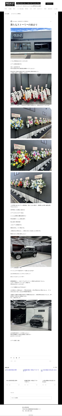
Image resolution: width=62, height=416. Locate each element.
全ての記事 (7, 13)
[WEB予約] (49, 4)
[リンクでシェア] (19, 357)
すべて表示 (55, 367)
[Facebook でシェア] (11, 357)
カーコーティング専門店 (15, 13)
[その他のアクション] (50, 21)
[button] (55, 13)
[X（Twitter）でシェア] (13, 357)
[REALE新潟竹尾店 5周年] (13, 374)
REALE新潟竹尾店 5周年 (11, 380)
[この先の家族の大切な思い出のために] (49, 374)
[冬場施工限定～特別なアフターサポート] (31, 374)
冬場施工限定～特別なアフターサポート (30, 381)
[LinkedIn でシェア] (16, 357)
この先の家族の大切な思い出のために (48, 381)
